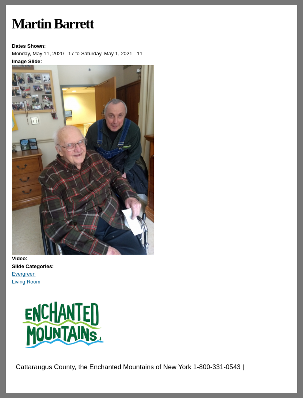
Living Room (26, 282)
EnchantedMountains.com (54, 377)
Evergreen (24, 274)
